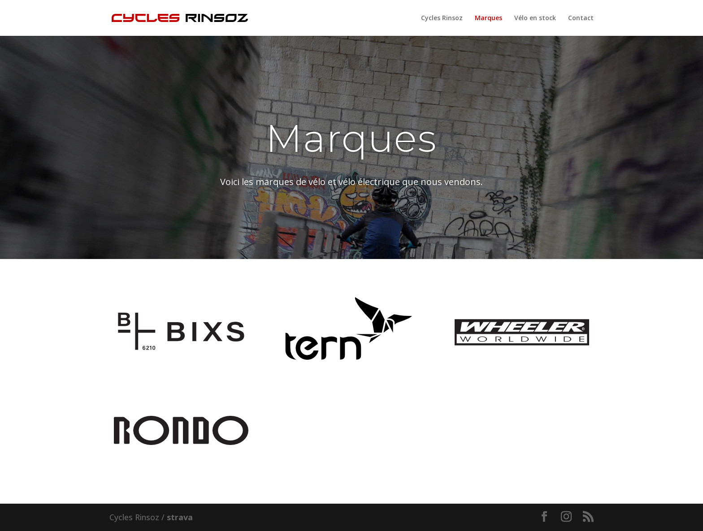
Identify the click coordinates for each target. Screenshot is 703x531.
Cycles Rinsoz (442, 18)
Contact (581, 18)
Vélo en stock (535, 18)
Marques (488, 18)
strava (180, 517)
